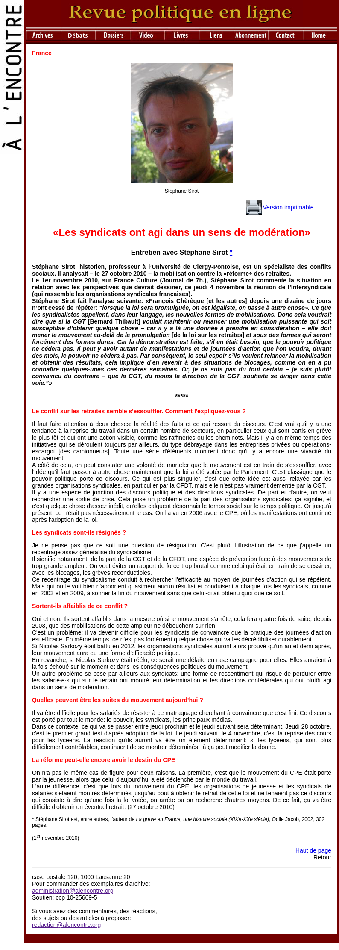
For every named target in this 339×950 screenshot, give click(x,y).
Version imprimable (288, 207)
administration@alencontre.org (73, 890)
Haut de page (313, 850)
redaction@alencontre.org (66, 924)
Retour (322, 857)
